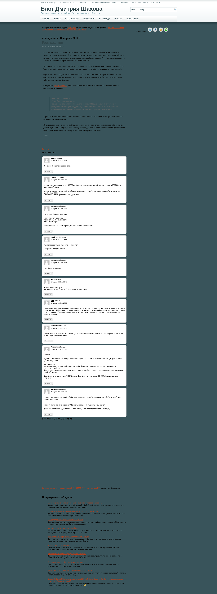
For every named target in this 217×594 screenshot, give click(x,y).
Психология (89, 19)
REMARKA (72, 28)
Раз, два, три (52, 42)
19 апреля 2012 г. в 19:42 (59, 328)
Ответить (48, 171)
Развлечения (132, 19)
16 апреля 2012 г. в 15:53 (59, 239)
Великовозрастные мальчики (59, 545)
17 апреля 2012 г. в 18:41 (59, 282)
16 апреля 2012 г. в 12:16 (59, 160)
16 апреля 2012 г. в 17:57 (59, 263)
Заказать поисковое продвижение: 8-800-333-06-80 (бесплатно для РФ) (71, 488)
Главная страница (48, 2)
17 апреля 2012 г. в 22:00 (59, 303)
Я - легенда (104, 19)
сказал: (60, 158)
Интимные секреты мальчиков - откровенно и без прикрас (70, 571)
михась (54, 158)
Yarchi (53, 280)
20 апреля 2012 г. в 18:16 (59, 349)
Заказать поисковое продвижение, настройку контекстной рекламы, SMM (83, 29)
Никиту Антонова (60, 86)
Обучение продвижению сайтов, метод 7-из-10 (140, 2)
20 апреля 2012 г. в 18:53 (59, 392)
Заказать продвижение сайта (103, 2)
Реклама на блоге (67, 2)
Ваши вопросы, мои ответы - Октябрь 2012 (64, 528)
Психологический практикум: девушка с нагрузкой (67, 554)
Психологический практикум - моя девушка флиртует (68, 537)
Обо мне (82, 2)
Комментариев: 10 (55, 46)
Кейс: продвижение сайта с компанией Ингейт (65, 520)
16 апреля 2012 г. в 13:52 (59, 209)
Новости (118, 19)
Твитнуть (45, 149)
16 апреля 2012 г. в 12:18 (59, 180)
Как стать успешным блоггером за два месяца (65, 562)
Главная (46, 19)
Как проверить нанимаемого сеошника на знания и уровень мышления (75, 503)
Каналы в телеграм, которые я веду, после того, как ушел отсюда (73, 511)
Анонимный (56, 206)
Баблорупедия (72, 19)
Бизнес (57, 19)
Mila (52, 301)
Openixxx (54, 177)
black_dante (55, 237)
